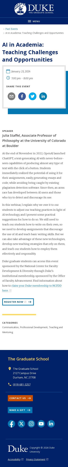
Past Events (11, 28)
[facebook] (22, 96)
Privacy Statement (35, 459)
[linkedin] (43, 96)
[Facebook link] (11, 423)
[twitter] (33, 96)
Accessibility (14, 459)
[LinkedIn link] (51, 423)
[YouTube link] (41, 423)
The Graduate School (28, 359)
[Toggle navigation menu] (34, 21)
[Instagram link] (31, 423)
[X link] (21, 423)
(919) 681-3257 (21, 384)
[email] (11, 96)
